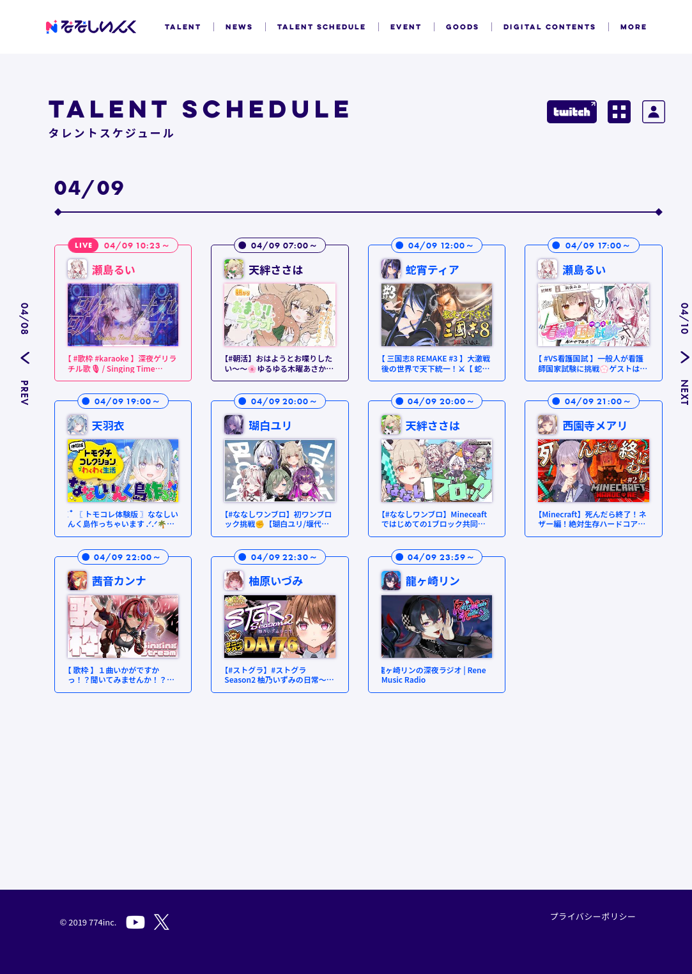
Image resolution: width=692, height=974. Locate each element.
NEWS (239, 26)
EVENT (406, 26)
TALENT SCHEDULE (321, 26)
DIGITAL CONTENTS (550, 26)
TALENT (183, 26)
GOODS (462, 26)
